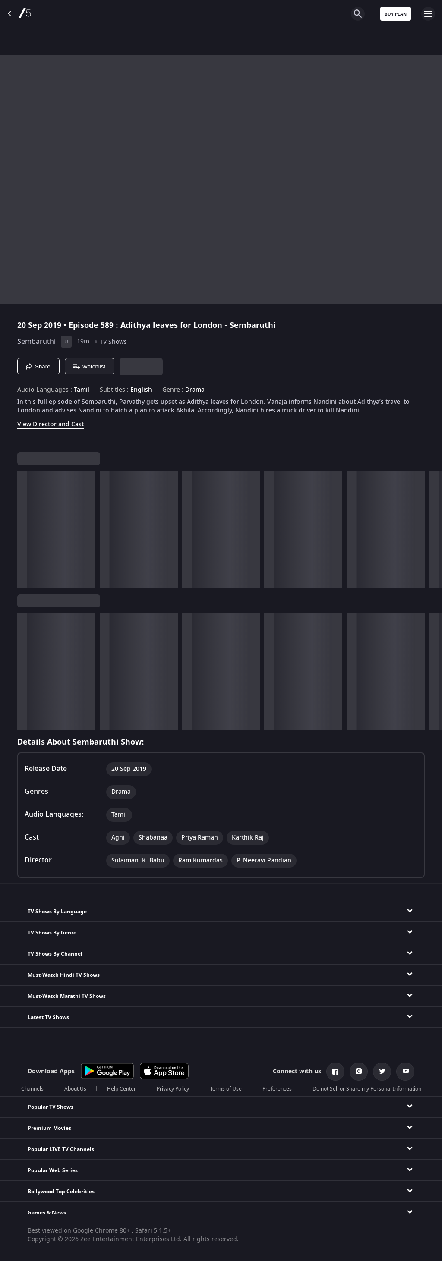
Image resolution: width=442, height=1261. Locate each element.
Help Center (121, 1089)
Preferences (277, 1089)
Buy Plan (396, 14)
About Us (75, 1089)
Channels (32, 1089)
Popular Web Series (53, 1170)
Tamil (81, 390)
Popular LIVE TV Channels (61, 1149)
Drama (195, 390)
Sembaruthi (36, 341)
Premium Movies (49, 1128)
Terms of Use (226, 1089)
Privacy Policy (173, 1089)
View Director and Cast (50, 424)
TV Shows (113, 341)
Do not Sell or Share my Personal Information (367, 1089)
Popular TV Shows (50, 1107)
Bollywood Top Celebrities (61, 1191)
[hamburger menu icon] (428, 14)
